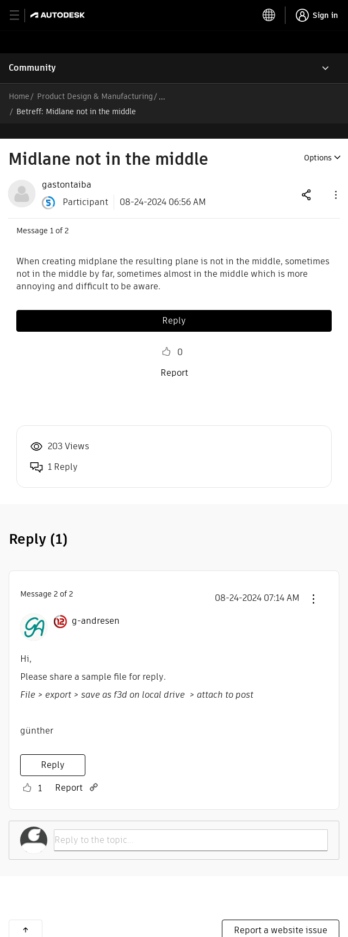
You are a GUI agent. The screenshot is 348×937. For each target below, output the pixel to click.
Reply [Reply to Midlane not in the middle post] (174, 305)
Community (32, 67)
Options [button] (318, 142)
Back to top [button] (25, 914)
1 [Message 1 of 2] (51, 215)
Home (19, 96)
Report (174, 357)
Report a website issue (280, 915)
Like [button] (166, 336)
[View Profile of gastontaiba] (66, 169)
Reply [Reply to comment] (53, 749)
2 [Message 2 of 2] (56, 578)
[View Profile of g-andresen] (96, 605)
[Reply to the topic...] (191, 825)
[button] (335, 179)
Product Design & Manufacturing (95, 96)
